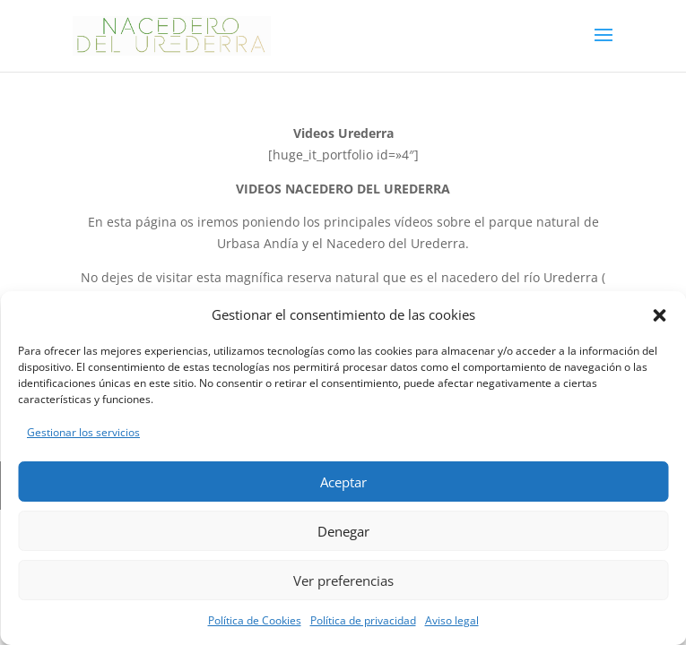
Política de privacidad (363, 620)
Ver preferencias (343, 580)
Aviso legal (452, 620)
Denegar (343, 531)
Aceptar (343, 482)
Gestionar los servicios (83, 432)
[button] (659, 315)
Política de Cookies (254, 620)
